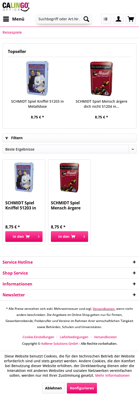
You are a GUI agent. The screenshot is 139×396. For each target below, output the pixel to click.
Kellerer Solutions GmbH (59, 343)
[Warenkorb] (131, 19)
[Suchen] (86, 19)
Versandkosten (104, 309)
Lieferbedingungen (74, 337)
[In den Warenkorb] (24, 236)
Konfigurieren (82, 388)
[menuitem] (13, 19)
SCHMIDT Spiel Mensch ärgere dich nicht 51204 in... (101, 104)
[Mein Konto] (118, 19)
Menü (13, 18)
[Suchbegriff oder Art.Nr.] (64, 19)
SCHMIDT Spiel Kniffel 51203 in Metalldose (37, 104)
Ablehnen (53, 388)
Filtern (14, 137)
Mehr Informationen (112, 375)
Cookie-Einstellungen (38, 337)
